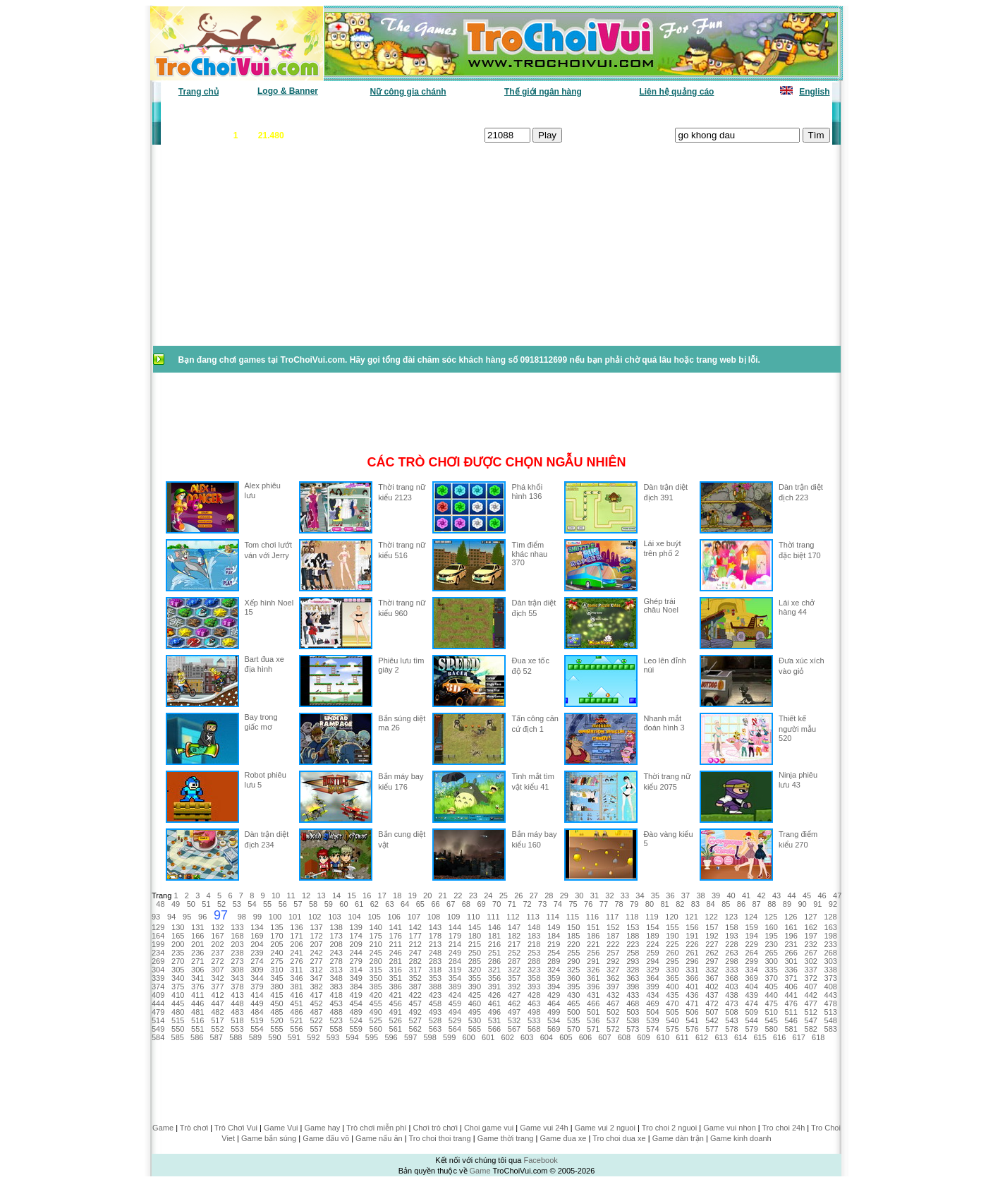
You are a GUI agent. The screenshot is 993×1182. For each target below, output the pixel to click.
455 (376, 1003)
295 (672, 961)
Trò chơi (194, 1127)
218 (534, 944)
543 (731, 1020)
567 (514, 1029)
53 (237, 904)
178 (435, 935)
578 (731, 1029)
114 (553, 916)
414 (256, 995)
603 (526, 1037)
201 (197, 944)
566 (494, 1029)
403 (731, 986)
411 (197, 995)
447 (217, 1003)
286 (494, 961)
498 (534, 1012)
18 (397, 895)
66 (435, 904)
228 (731, 944)
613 (720, 1037)
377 (217, 986)
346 (296, 978)
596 (390, 1037)
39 (716, 895)
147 (514, 927)
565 (474, 1029)
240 (276, 952)
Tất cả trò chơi (592, 113)
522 (316, 1020)
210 (376, 944)
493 (435, 1012)
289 (553, 961)
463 (534, 1003)
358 (534, 978)
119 (651, 916)
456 (395, 1003)
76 (588, 904)
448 (237, 1003)
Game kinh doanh (741, 1138)
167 (217, 935)
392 (514, 986)
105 (373, 916)
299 (751, 961)
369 (751, 978)
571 (593, 1029)
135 (276, 927)
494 (455, 1012)
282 (415, 961)
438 (731, 995)
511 (791, 1012)
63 (389, 904)
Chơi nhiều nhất (359, 113)
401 (692, 986)
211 (395, 944)
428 (534, 995)
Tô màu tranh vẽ (791, 113)
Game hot (726, 113)
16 (367, 895)
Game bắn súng (268, 1138)
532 (514, 1020)
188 (632, 935)
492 (415, 1012)
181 (494, 935)
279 (355, 961)
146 (494, 927)
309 (256, 969)
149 (553, 927)
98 (242, 916)
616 (779, 1037)
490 (376, 1012)
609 (643, 1037)
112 (512, 916)
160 (770, 927)
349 (355, 978)
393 (534, 986)
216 (494, 944)
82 (680, 904)
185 (573, 935)
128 (830, 916)
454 (355, 1003)
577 (711, 1029)
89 (787, 904)
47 (837, 895)
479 (158, 1012)
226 (692, 944)
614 (740, 1037)
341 (197, 978)
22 (457, 895)
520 (276, 1020)
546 (791, 1020)
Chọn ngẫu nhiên (515, 113)
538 (632, 1020)
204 (256, 944)
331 (692, 969)
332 (711, 969)
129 (158, 927)
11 (290, 895)
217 (514, 944)
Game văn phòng (204, 113)
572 (613, 1029)
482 (217, 1012)
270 (177, 961)
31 (594, 895)
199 (158, 944)
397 (613, 986)
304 (158, 969)
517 (217, 1020)
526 (395, 1020)
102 (314, 916)
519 (256, 1020)
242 (316, 952)
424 (455, 995)
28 (548, 895)
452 (316, 1003)
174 (355, 935)
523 (335, 1020)
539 (652, 1020)
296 (692, 961)
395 (573, 986)
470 (672, 1003)
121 (691, 916)
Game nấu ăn (379, 1138)
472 (711, 1003)
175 (376, 935)
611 (682, 1037)
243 (335, 952)
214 (455, 944)
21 (443, 895)
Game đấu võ (326, 1138)
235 (177, 952)
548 (830, 1020)
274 (256, 961)
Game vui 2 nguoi (605, 1127)
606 (585, 1037)
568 (534, 1029)
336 (791, 969)
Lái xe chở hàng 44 (797, 607)
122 (711, 916)
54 (252, 904)
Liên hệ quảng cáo (676, 92)
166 (197, 935)
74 (558, 904)
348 (335, 978)
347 (316, 978)
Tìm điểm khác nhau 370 (529, 554)
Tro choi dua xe (618, 1138)
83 (695, 904)
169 (256, 935)
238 (237, 952)
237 (217, 952)
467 (613, 1003)
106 (394, 916)
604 (546, 1037)
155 (672, 927)
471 (692, 1003)
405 (770, 986)
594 (352, 1037)
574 (652, 1029)
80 (649, 904)
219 (553, 944)
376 (197, 986)
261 (692, 952)
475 (770, 1003)
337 (811, 969)
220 (573, 944)
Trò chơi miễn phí (376, 1127)
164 (158, 935)
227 (711, 944)
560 (376, 1029)
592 (313, 1037)
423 (435, 995)
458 (435, 1003)
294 (652, 961)
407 (811, 986)
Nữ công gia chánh (408, 92)
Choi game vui (488, 1127)
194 (751, 935)
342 (217, 978)
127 (810, 916)
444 (158, 1003)
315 (376, 969)
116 (592, 916)
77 (603, 904)
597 (410, 1037)
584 (158, 1037)
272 (217, 961)
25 (503, 895)
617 (799, 1037)
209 (355, 944)
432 (613, 995)
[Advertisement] (264, 252)
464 (553, 1003)
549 (158, 1029)
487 (316, 1012)
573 (632, 1029)
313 (335, 969)
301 (791, 961)
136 (296, 927)
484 (256, 1012)
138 (335, 927)
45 (807, 895)
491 (395, 1012)
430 (573, 995)
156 (692, 927)
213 (435, 944)
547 (811, 1020)
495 (474, 1012)
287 (514, 961)
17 (382, 895)
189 (652, 935)
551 (197, 1029)
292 (613, 961)
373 (830, 978)
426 (494, 995)
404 (751, 986)
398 (632, 986)
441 (791, 995)
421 (395, 995)
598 (429, 1037)
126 (790, 916)
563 (435, 1029)
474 (751, 1003)
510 (770, 1012)
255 (573, 952)
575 (672, 1029)
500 (573, 1012)
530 (474, 1020)
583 (830, 1029)
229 (751, 944)
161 (791, 927)
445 (177, 1003)
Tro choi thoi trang (439, 1138)
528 (435, 1020)
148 (534, 927)
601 (488, 1037)
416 (296, 995)
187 (613, 935)
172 (316, 935)
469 (652, 1003)
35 (655, 895)
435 (672, 995)
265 (770, 952)
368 (731, 978)
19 (412, 895)
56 (283, 904)
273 (237, 961)
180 (474, 935)
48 (160, 904)
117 (612, 916)
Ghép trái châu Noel (660, 605)
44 (791, 895)
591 (294, 1037)
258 (632, 952)
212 (415, 944)
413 (237, 995)
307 (217, 969)
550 (177, 1029)
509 (751, 1012)
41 (746, 895)
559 (355, 1029)
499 (553, 1012)
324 (553, 969)
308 (237, 969)
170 (276, 935)
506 (692, 1012)
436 (692, 995)
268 (830, 952)
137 (316, 927)
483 (237, 1012)
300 (770, 961)
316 (395, 969)
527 (415, 1020)
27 (534, 895)
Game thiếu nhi (665, 113)
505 (672, 1012)
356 (494, 978)
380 (276, 986)
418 (335, 995)
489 (355, 1012)
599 (449, 1037)
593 (333, 1037)
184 (553, 935)
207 (316, 944)
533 (534, 1020)
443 (830, 995)
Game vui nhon (729, 1127)
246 (395, 952)
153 (632, 927)
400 (672, 986)
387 (415, 986)
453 (335, 1003)
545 (770, 1020)
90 (802, 904)
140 (376, 927)
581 (791, 1029)
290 (573, 961)
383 (335, 986)
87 (756, 904)
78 (618, 904)
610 (663, 1037)
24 (488, 895)
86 (741, 904)
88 (771, 904)
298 (731, 961)
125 (770, 916)
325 (573, 969)
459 (455, 1003)
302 (811, 961)
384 (355, 986)
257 (613, 952)
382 (316, 986)
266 (791, 952)
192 (711, 935)
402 (711, 986)
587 (216, 1037)
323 (534, 969)
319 (455, 969)
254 (553, 952)
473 (731, 1003)
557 (316, 1029)
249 (455, 952)
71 (512, 904)
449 (256, 1003)
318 (435, 969)
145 (474, 927)
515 (177, 1020)
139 (355, 927)
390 (474, 986)
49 (175, 904)
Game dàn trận (678, 1138)
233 (830, 944)
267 (811, 952)
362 (613, 978)
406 (791, 986)
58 (313, 904)
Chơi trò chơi (435, 1127)
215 (474, 944)
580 (770, 1029)
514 (158, 1020)
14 (336, 895)
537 (613, 1020)
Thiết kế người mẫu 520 (797, 728)
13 (321, 895)
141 (395, 927)
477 (811, 1003)
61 (359, 904)
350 (376, 978)
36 (670, 895)
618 (818, 1037)
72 (527, 904)
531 (494, 1020)
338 (830, 969)
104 (354, 916)
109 (453, 916)
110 (473, 916)
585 (177, 1037)
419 (355, 995)
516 (197, 1020)
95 (187, 916)
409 (158, 995)
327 (613, 969)
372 (811, 978)
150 (573, 927)
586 (196, 1037)
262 (711, 952)
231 (791, 944)
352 (415, 978)
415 (276, 995)
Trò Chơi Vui (235, 1127)
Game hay (323, 1127)
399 (652, 986)
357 (514, 978)
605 (565, 1037)
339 (158, 978)
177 (415, 935)
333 (731, 969)
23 (473, 895)
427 (514, 995)
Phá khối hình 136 (526, 491)
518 (237, 1020)
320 (474, 969)
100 (275, 916)
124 (751, 916)
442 (811, 995)
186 (593, 935)
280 (376, 961)
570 (573, 1029)
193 (731, 935)
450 (276, 1003)
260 (672, 952)
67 (450, 904)
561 (395, 1029)
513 (830, 1012)
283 (435, 961)
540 (672, 1020)
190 (672, 935)
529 (455, 1020)
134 (256, 927)
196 (791, 935)
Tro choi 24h (783, 1127)
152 (613, 927)
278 (335, 961)
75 (572, 904)
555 (276, 1029)
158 (731, 927)
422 (415, 995)
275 (276, 961)
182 (514, 935)
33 (625, 895)
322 (514, 969)
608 (624, 1037)
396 (593, 986)
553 (237, 1029)
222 (613, 944)
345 (276, 978)
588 (235, 1037)
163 (830, 927)
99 (257, 916)
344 (256, 978)
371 (791, 978)
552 (217, 1029)
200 (177, 944)
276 (296, 961)
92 (833, 904)
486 (296, 1012)
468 (632, 1003)
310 (276, 969)
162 (811, 927)
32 (609, 895)
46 (822, 895)
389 (455, 986)
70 (496, 904)
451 (296, 1003)
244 (355, 952)
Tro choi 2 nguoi (669, 1127)
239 (256, 952)
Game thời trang (505, 1138)
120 (671, 916)
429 (553, 995)
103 (334, 916)
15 (352, 895)
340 (177, 978)
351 (395, 978)
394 (553, 986)
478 (830, 1003)
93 (156, 916)
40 (730, 895)
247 (415, 952)
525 (376, 1020)
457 (415, 1003)
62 (374, 904)
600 (469, 1037)
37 (685, 895)
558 (335, 1029)
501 (593, 1012)
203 (237, 944)
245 (376, 952)
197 (811, 935)
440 (770, 995)
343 (237, 978)
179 (455, 935)
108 (433, 916)
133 (237, 927)
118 (632, 916)
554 (256, 1029)
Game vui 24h (544, 1127)
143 (435, 927)
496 (494, 1012)
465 (573, 1003)
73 (542, 904)
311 (296, 969)
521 (296, 1020)
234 (158, 952)
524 (355, 1020)
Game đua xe (563, 1138)
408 (830, 986)
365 (672, 978)
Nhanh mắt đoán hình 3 (663, 723)
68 (466, 904)
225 (672, 944)
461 (494, 1003)
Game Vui (281, 1127)
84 (710, 904)
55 (267, 904)
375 (177, 986)
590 (274, 1037)
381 (296, 986)
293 (632, 961)
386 (395, 986)
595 (371, 1037)
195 (770, 935)
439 (751, 995)
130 (177, 927)
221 (593, 944)
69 (481, 904)
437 (711, 995)
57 (297, 904)
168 (237, 935)
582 (811, 1029)
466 (593, 1003)
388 (435, 986)
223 (632, 944)
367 (711, 978)
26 (518, 895)
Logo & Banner (287, 91)
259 (652, 952)
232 (811, 944)
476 (791, 1003)
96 (202, 916)
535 (573, 1020)
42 (761, 895)
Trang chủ (198, 92)
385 (376, 986)
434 (652, 995)
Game (162, 1127)
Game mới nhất (283, 113)
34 (639, 895)
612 (701, 1037)
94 (171, 916)
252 (514, 952)
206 (296, 944)
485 (276, 1012)
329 (652, 969)
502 (613, 1012)
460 (474, 1003)
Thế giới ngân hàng (543, 92)
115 (572, 916)
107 (414, 916)
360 (573, 978)
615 (759, 1037)
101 (294, 916)
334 (751, 969)
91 (817, 904)
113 (532, 916)
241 (296, 952)
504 (652, 1012)
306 (197, 969)
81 (664, 904)
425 (474, 995)
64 (405, 904)
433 (632, 995)
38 (700, 895)
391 (494, 986)
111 (493, 916)
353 (435, 978)
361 (593, 978)
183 (534, 935)
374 (158, 986)
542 (711, 1020)
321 (494, 969)
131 (197, 927)
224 (652, 944)
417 (316, 995)
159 (751, 927)
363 (632, 978)
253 (534, 952)
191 (692, 935)
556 (296, 1029)
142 (415, 927)
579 (751, 1029)
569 (553, 1029)
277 (316, 961)
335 (770, 969)
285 (474, 961)
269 (158, 961)
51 (206, 904)
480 (177, 1012)
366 (692, 978)
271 (197, 961)
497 (514, 1012)
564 (455, 1029)
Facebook (540, 1160)
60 (343, 904)
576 (692, 1029)
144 (455, 927)
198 (830, 935)
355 (474, 978)
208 (335, 944)
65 (420, 904)
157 (711, 927)
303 (830, 961)
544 (751, 1020)
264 (751, 952)
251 (494, 952)
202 (217, 944)
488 (335, 1012)
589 (255, 1037)
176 (395, 935)
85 (725, 904)
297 (711, 961)
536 (593, 1020)
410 (177, 995)
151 (593, 927)
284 (455, 961)
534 (553, 1020)
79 (634, 904)
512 (811, 1012)
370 (770, 978)
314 (355, 969)
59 (328, 904)
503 (632, 1012)
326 (593, 969)
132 (217, 927)
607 (604, 1037)
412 (217, 995)
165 (177, 935)
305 (177, 969)
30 (579, 895)
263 (731, 952)
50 (191, 904)
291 (593, 961)
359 (553, 978)
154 (652, 927)
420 (376, 995)
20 (427, 895)
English (814, 92)
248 (435, 952)
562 (415, 1029)
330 (672, 969)
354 (455, 978)
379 (256, 986)
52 (221, 904)
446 (197, 1003)
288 (534, 961)
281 (395, 961)
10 (276, 895)
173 (335, 935)
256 (593, 952)
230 (770, 944)
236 (197, 952)
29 (564, 895)
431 (593, 995)
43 (776, 895)
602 (507, 1037)
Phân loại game (436, 113)
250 (474, 952)
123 (731, 916)
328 (632, 969)
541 (692, 1020)
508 (731, 1012)
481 (197, 1012)
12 (306, 895)
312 (316, 969)
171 (296, 935)
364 (652, 978)
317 (415, 969)
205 (276, 944)
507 (711, 1012)
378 (237, 986)
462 (514, 1003)
